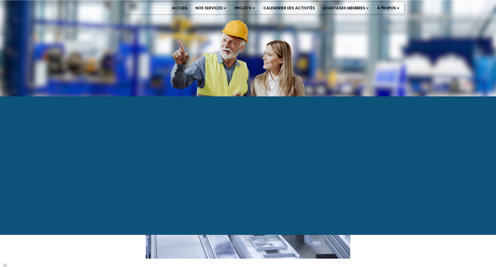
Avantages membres (345, 8)
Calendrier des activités (289, 8)
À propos (388, 8)
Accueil (180, 8)
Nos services (210, 8)
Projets (245, 8)
